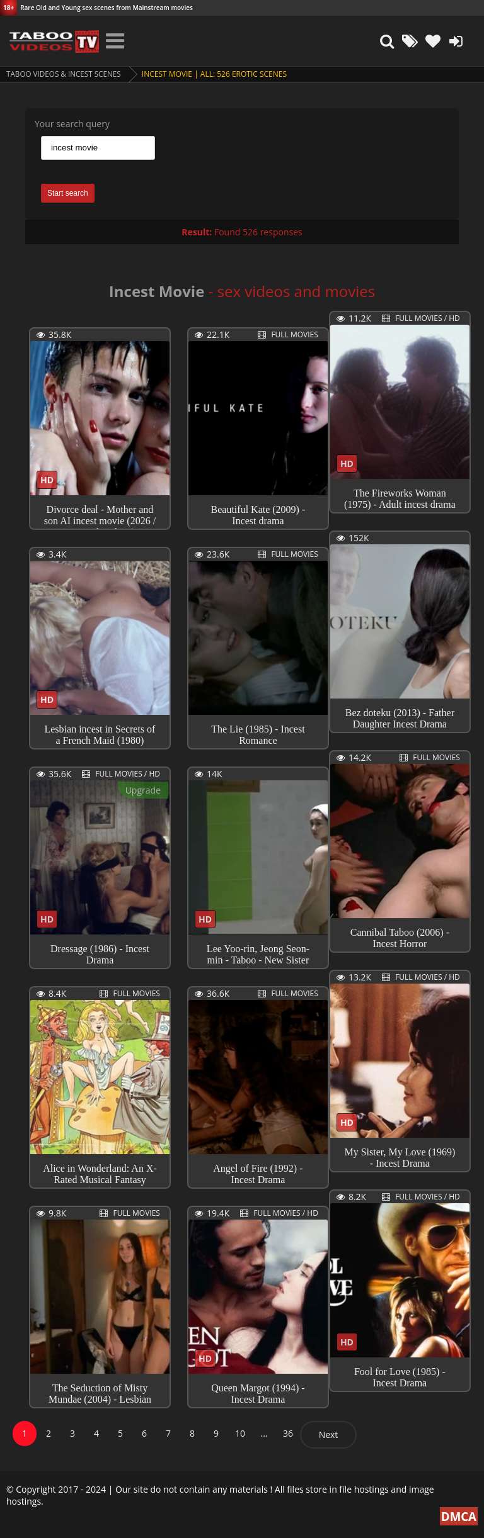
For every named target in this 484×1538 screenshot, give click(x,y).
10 (240, 1433)
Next (328, 1434)
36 (288, 1433)
